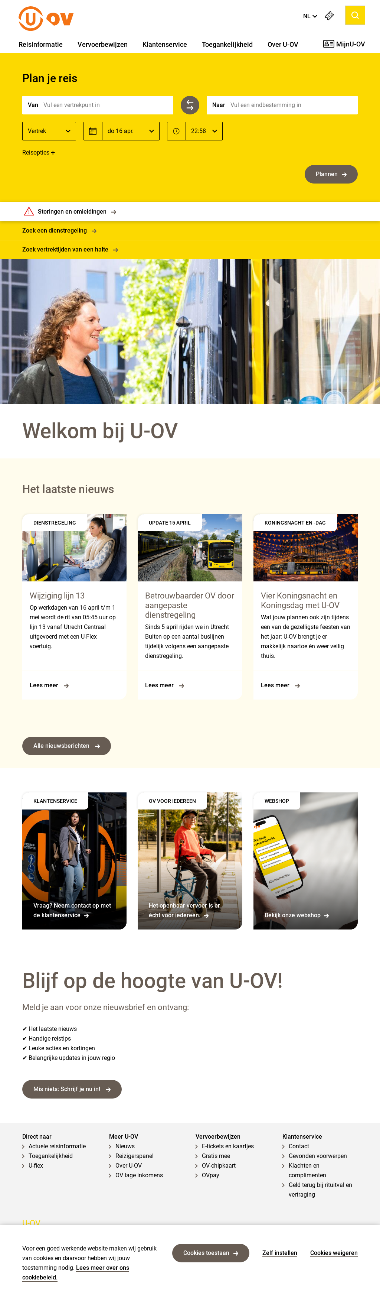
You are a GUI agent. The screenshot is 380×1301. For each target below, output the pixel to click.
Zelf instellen (279, 1252)
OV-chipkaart (219, 1165)
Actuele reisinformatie (57, 1146)
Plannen (331, 174)
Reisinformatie (41, 44)
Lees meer (49, 685)
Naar (218, 104)
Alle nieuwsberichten (66, 745)
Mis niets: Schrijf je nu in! (72, 1089)
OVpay (210, 1175)
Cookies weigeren (334, 1252)
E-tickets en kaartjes (228, 1146)
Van (33, 104)
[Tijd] (204, 131)
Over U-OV (283, 44)
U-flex (36, 1165)
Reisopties (35, 152)
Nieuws (125, 1146)
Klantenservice (164, 44)
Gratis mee (216, 1155)
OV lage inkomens (139, 1175)
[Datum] (130, 131)
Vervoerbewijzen (103, 44)
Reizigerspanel (134, 1155)
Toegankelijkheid (227, 44)
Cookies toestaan (210, 1252)
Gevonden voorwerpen (318, 1155)
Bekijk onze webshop (297, 915)
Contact (299, 1146)
